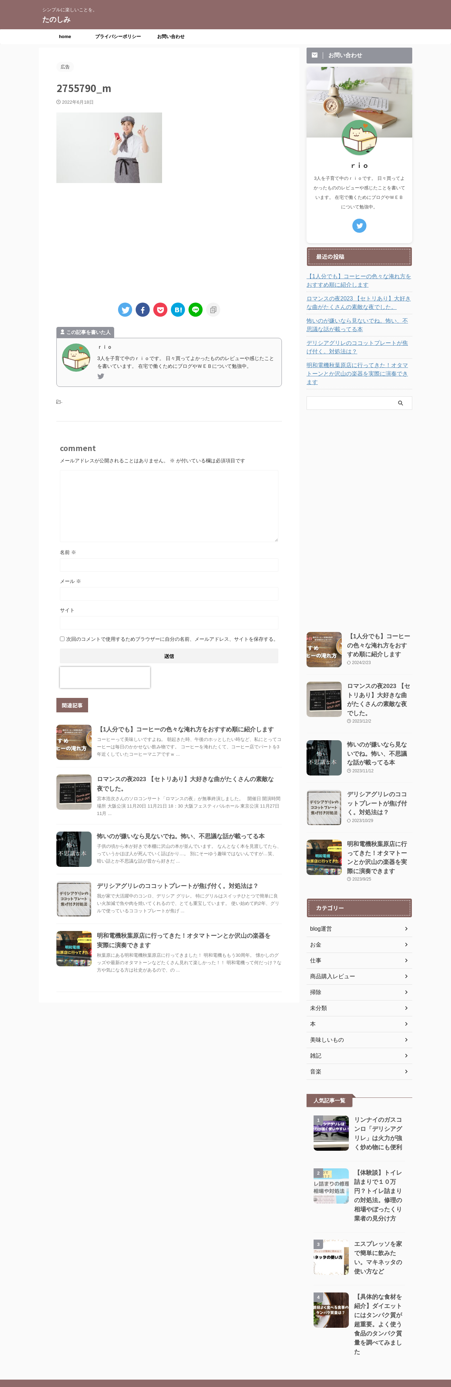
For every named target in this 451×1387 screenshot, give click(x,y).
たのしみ (56, 19)
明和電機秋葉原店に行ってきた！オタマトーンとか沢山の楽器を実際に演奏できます (358, 370)
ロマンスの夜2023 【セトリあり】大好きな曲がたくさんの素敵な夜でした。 (357, 303)
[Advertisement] (169, 239)
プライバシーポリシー (118, 36)
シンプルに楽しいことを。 (225, 1354)
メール (70, 581)
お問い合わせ (171, 36)
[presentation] (105, 677)
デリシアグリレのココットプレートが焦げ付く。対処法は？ (173, 886)
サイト (67, 610)
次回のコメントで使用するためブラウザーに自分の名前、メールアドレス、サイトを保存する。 (172, 639)
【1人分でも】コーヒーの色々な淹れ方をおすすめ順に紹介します (180, 729)
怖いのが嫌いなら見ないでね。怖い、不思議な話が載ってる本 (176, 836)
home (65, 36)
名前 (68, 552)
